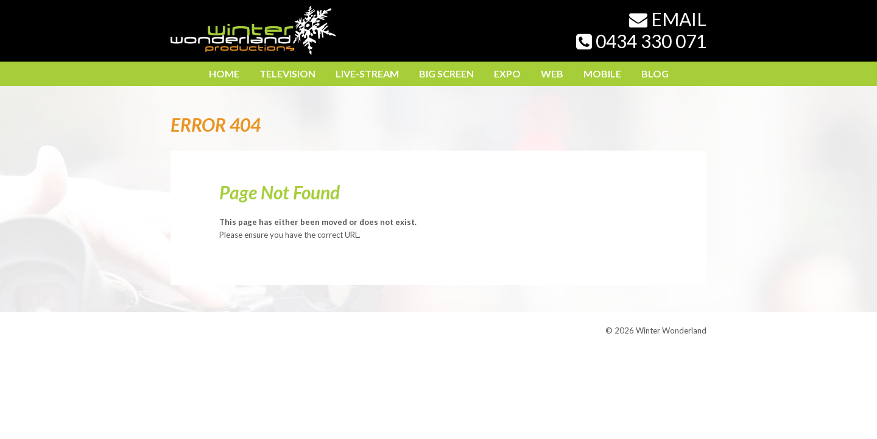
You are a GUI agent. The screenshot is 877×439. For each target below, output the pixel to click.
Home (224, 73)
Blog (655, 73)
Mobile (602, 73)
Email (667, 19)
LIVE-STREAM (367, 73)
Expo (507, 73)
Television (287, 73)
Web (552, 73)
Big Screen (446, 73)
